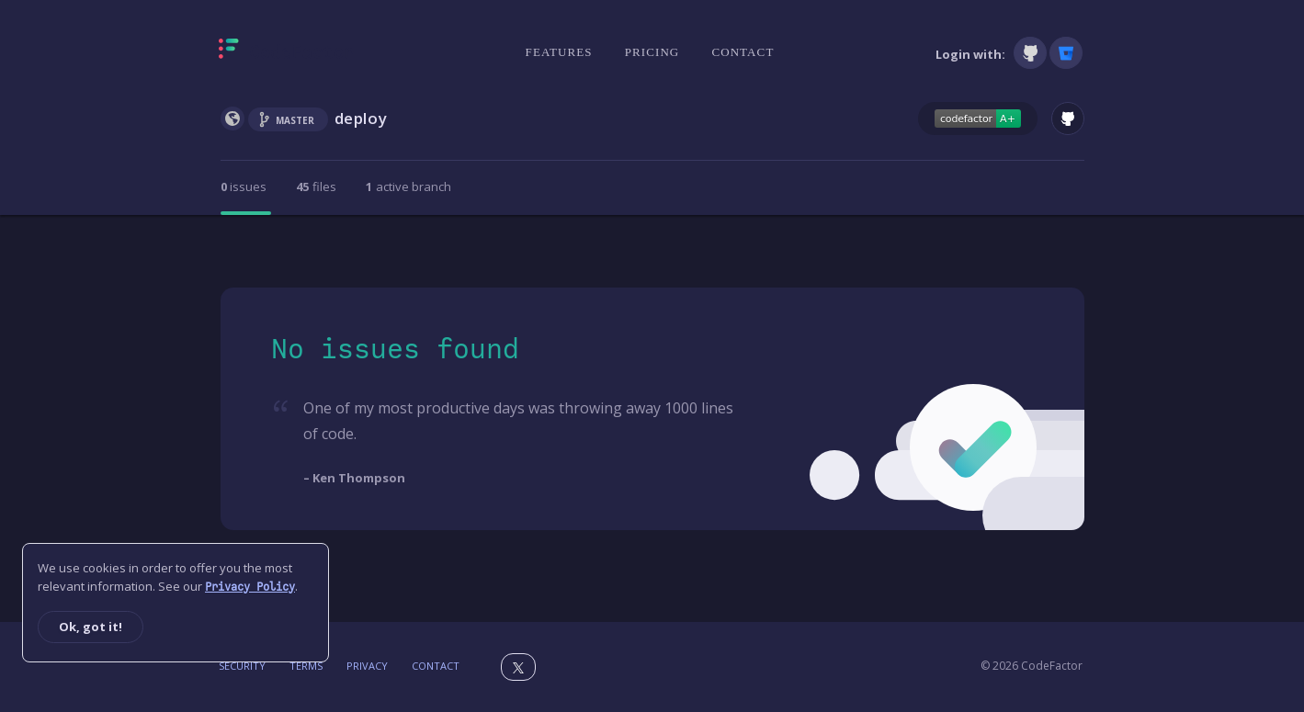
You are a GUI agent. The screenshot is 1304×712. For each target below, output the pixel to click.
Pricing (652, 52)
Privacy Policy (250, 587)
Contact (742, 52)
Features (559, 52)
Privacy (367, 665)
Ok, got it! (90, 626)
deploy (361, 118)
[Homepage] (286, 52)
